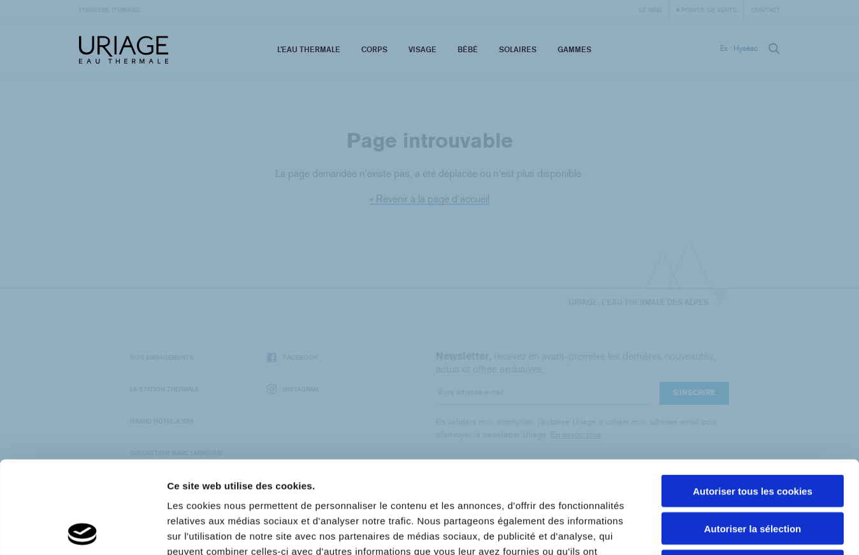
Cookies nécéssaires (752, 473)
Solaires (518, 49)
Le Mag (650, 9)
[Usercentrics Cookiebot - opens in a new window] (82, 530)
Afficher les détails (702, 529)
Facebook (292, 357)
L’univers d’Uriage (109, 9)
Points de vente (709, 9)
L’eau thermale (308, 49)
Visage (422, 49)
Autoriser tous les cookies (752, 398)
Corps (374, 49)
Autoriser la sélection (753, 436)
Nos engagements (162, 357)
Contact (765, 9)
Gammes (574, 49)
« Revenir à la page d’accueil (429, 199)
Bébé (468, 49)
